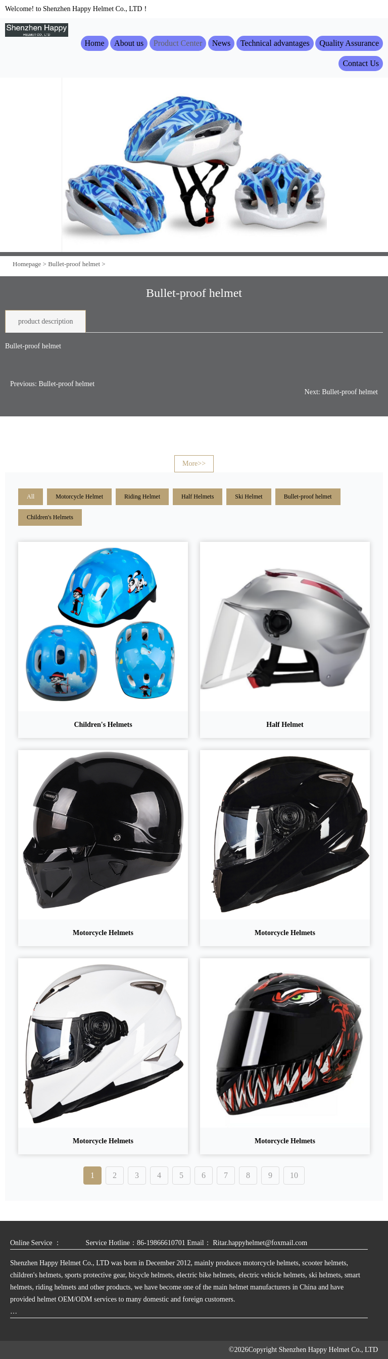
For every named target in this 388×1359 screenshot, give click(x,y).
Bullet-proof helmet (74, 264)
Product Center (178, 43)
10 (294, 1175)
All (30, 496)
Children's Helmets (50, 517)
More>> (194, 463)
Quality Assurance (349, 43)
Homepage (27, 264)
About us (128, 43)
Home (95, 43)
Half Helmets (197, 496)
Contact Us (361, 63)
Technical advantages (275, 43)
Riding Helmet (142, 496)
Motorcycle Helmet (79, 496)
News (221, 43)
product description (45, 321)
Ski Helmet (248, 496)
